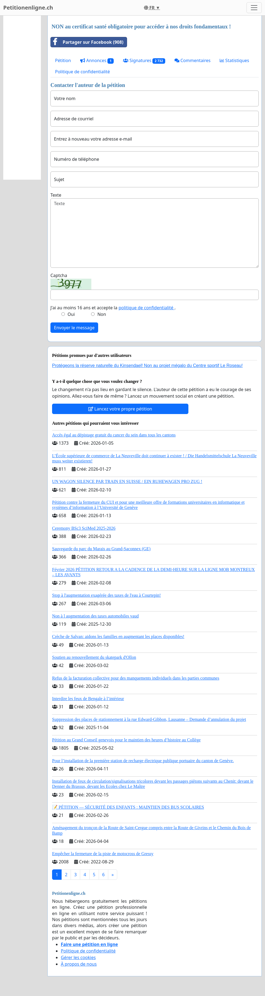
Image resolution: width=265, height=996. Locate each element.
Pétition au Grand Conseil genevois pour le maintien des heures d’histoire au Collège (126, 740)
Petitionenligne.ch (28, 7)
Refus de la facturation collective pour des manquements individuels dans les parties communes (135, 678)
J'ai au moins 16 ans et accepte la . (113, 308)
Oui (71, 314)
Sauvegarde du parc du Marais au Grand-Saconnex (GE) (101, 548)
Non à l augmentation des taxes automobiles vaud (95, 616)
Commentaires (192, 60)
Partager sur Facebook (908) (87, 42)
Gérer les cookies (78, 957)
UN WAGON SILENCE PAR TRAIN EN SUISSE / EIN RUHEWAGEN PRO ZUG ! (127, 481)
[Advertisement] (22, 98)
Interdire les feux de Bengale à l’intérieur (88, 698)
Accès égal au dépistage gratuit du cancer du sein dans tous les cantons (114, 435)
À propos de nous (79, 964)
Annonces (97, 60)
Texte (55, 195)
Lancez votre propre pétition (120, 409)
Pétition (63, 60)
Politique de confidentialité (82, 72)
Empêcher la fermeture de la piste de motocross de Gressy (102, 853)
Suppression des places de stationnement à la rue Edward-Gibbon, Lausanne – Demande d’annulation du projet (149, 719)
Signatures (144, 60)
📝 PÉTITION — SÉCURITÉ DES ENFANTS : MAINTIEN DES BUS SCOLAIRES (128, 807)
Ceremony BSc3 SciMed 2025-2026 (83, 528)
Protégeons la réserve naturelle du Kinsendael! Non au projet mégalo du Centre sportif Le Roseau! (147, 365)
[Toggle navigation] (254, 7)
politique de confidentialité (146, 308)
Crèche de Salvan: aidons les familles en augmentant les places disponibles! (118, 636)
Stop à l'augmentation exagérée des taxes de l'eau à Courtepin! (106, 595)
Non (101, 314)
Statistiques (234, 60)
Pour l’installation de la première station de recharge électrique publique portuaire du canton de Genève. (143, 760)
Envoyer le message (74, 328)
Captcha (58, 275)
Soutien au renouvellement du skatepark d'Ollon (94, 657)
